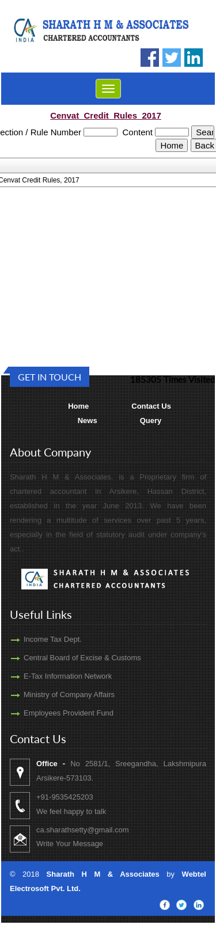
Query (151, 420)
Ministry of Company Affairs (55, 694)
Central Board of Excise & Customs (69, 657)
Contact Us (151, 406)
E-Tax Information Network (54, 676)
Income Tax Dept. (39, 639)
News (87, 420)
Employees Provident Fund (55, 713)
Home (78, 406)
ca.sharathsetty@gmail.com (96, 829)
